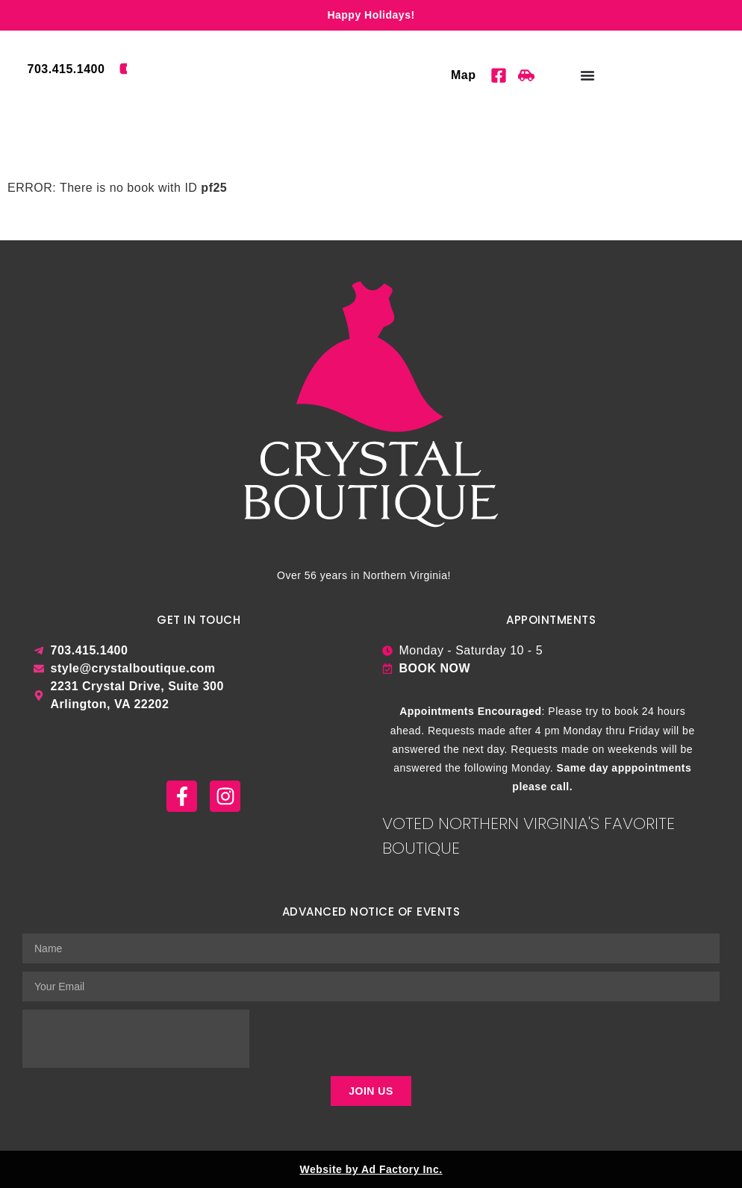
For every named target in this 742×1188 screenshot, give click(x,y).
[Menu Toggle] (587, 75)
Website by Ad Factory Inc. (370, 1169)
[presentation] (135, 1039)
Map (463, 75)
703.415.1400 (66, 69)
